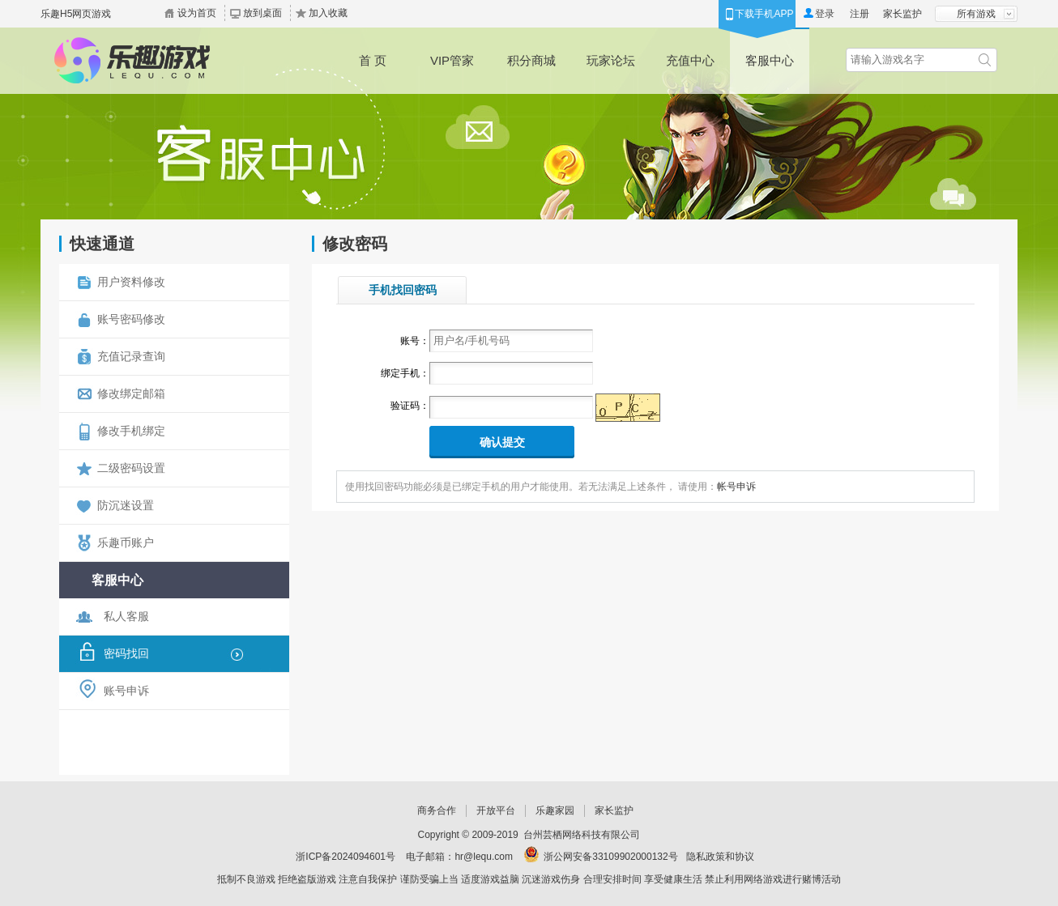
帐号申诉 (736, 486)
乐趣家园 (554, 810)
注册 (859, 13)
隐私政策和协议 (720, 856)
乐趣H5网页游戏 (76, 13)
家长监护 (902, 13)
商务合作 (436, 810)
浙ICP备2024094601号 (345, 856)
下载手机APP (764, 13)
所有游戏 (976, 13)
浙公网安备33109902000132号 (610, 856)
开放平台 (495, 810)
